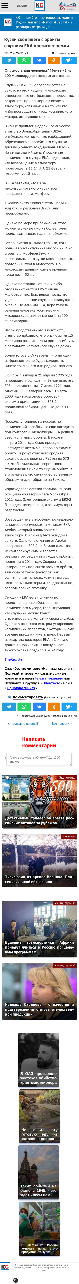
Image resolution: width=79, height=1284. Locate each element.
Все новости (60, 724)
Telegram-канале (49, 678)
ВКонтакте (51, 683)
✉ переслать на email (22, 724)
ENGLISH (22, 5)
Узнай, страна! (65, 903)
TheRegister (14, 659)
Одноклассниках (21, 687)
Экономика (67, 777)
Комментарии (65, 53)
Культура (69, 836)
